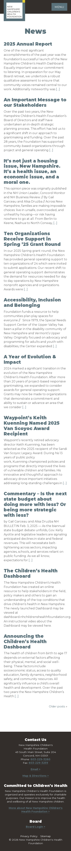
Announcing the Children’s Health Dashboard (25, 641)
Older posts (57, 706)
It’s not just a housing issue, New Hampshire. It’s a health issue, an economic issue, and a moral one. (32, 171)
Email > (35, 769)
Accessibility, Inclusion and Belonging (32, 302)
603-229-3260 (40, 759)
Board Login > (35, 826)
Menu (59, 7)
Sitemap (45, 836)
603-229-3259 (38, 762)
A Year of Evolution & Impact (30, 359)
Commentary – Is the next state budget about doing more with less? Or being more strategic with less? (35, 504)
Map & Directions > (35, 775)
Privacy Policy (28, 836)
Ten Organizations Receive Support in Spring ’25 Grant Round (32, 239)
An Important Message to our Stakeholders (35, 102)
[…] (58, 89)
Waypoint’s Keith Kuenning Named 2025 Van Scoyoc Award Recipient (31, 425)
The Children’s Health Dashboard (31, 573)
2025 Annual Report (28, 44)
